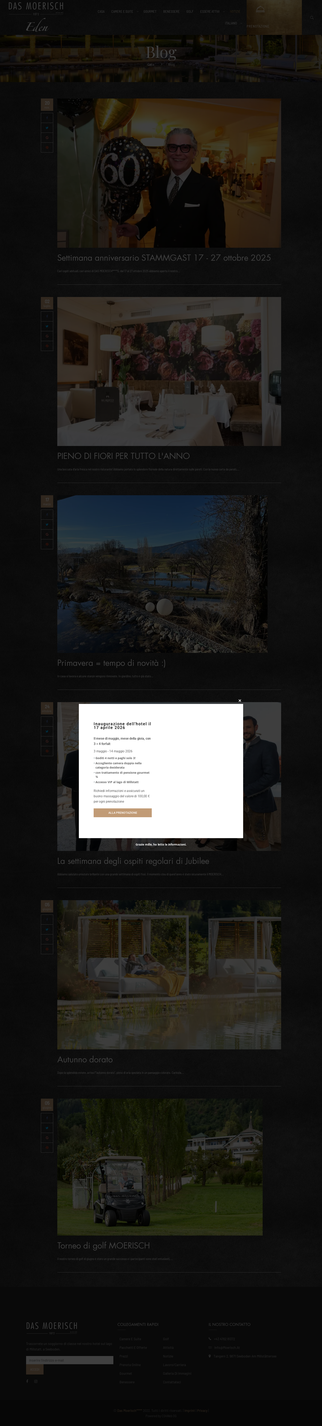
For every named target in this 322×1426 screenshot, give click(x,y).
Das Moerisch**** (129, 1410)
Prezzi (124, 1356)
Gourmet (126, 1373)
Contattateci (172, 1382)
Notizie (168, 1356)
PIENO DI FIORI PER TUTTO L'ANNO (123, 456)
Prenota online (130, 1364)
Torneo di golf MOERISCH (103, 1246)
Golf (166, 1339)
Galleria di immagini (177, 1373)
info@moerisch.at (227, 1347)
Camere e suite (130, 1339)
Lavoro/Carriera (174, 1364)
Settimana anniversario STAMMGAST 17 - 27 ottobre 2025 (164, 258)
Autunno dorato (85, 1060)
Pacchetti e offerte (133, 1347)
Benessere (127, 1382)
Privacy (202, 1410)
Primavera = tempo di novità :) (111, 663)
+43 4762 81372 (224, 1339)
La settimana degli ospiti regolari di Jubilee (133, 861)
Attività (168, 1347)
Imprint (189, 1410)
